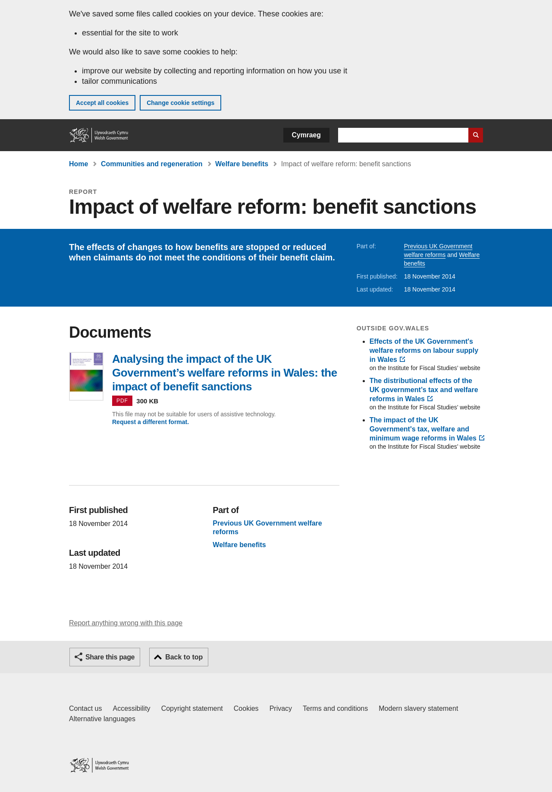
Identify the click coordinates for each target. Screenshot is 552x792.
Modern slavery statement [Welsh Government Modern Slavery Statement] (418, 708)
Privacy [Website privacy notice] (281, 708)
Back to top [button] (184, 657)
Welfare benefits (241, 164)
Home (78, 164)
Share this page (110, 657)
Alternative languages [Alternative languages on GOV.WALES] (102, 718)
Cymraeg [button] (306, 135)
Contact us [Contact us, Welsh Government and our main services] (85, 708)
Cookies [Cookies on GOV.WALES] (246, 708)
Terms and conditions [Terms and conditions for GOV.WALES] (335, 708)
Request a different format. (150, 421)
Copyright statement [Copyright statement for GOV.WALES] (192, 708)
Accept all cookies (102, 102)
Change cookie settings (180, 102)
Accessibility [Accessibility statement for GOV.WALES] (131, 708)
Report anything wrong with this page (125, 623)
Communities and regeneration (152, 164)
